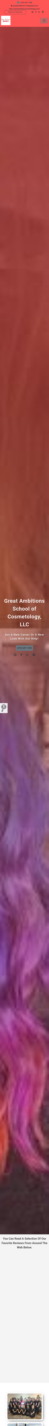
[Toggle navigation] (44, 20)
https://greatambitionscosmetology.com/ (24, 9)
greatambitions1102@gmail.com (24, 6)
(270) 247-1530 (24, 3)
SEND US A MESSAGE (15, 12)
